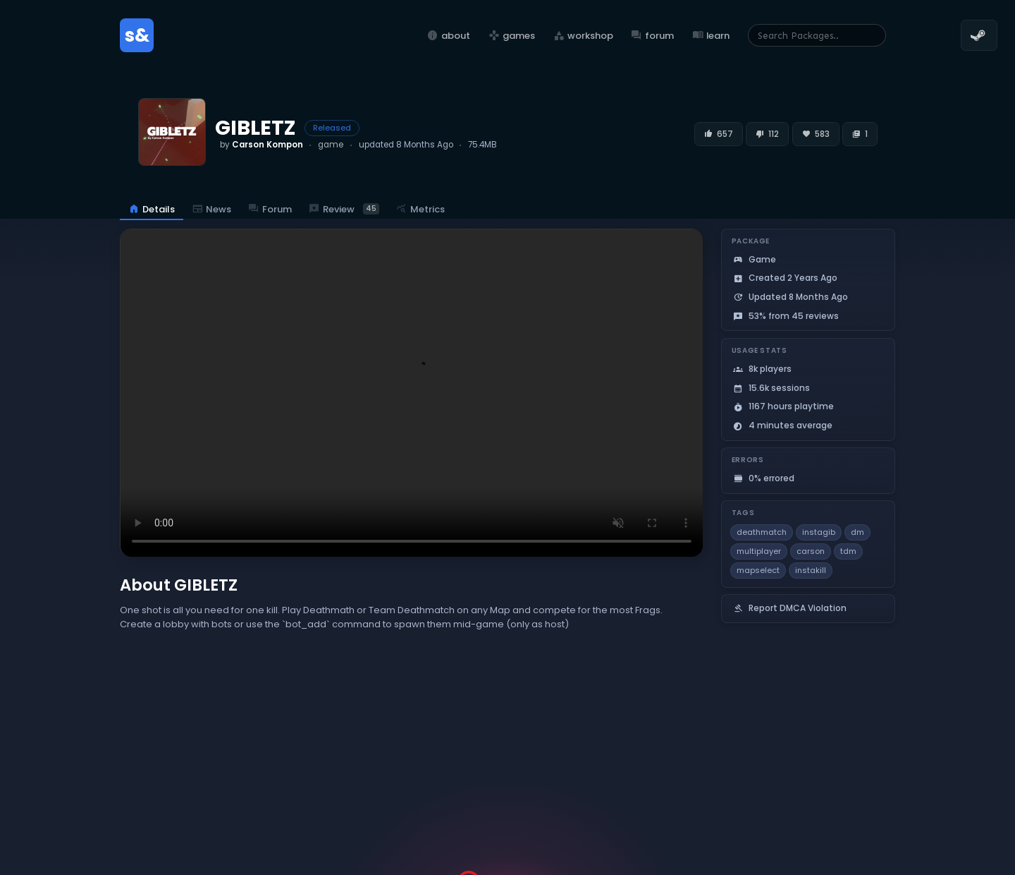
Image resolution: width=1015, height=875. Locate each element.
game (330, 144)
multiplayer (759, 551)
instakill (810, 570)
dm (857, 532)
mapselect (758, 570)
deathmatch (762, 532)
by (261, 144)
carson (810, 551)
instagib (818, 532)
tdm (848, 551)
